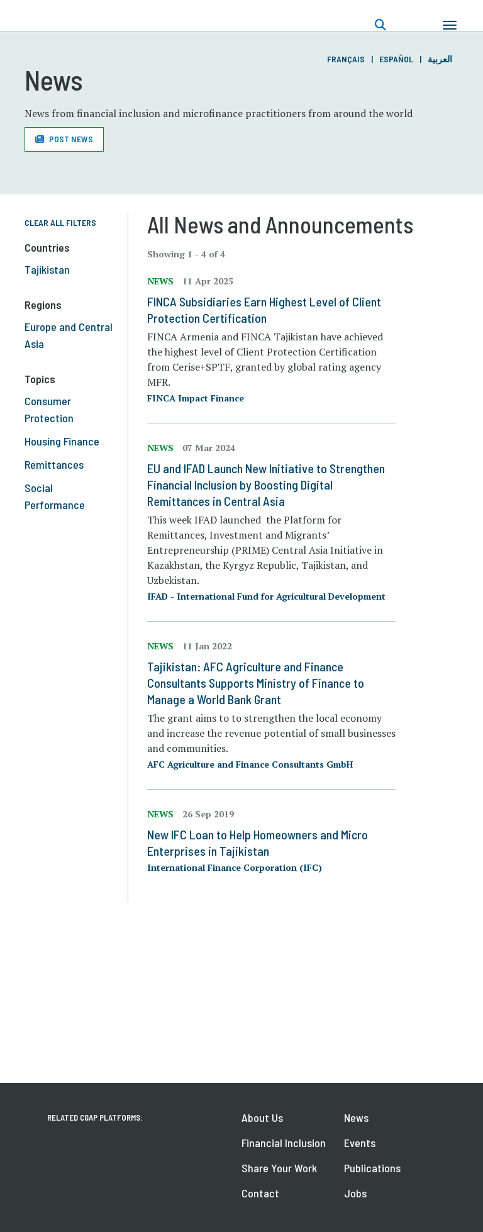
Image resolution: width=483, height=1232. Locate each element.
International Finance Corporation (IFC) (234, 867)
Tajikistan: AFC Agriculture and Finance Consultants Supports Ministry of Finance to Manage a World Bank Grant (255, 683)
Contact (260, 1193)
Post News (71, 138)
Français (346, 58)
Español (396, 58)
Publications (372, 1168)
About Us (262, 1117)
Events (359, 1143)
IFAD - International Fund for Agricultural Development (266, 596)
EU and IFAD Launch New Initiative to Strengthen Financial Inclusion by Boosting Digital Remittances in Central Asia (266, 484)
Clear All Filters (60, 222)
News (356, 1117)
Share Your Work (279, 1168)
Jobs (355, 1193)
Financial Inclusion (284, 1143)
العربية (440, 58)
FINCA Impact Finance (195, 398)
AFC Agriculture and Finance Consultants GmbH (250, 764)
